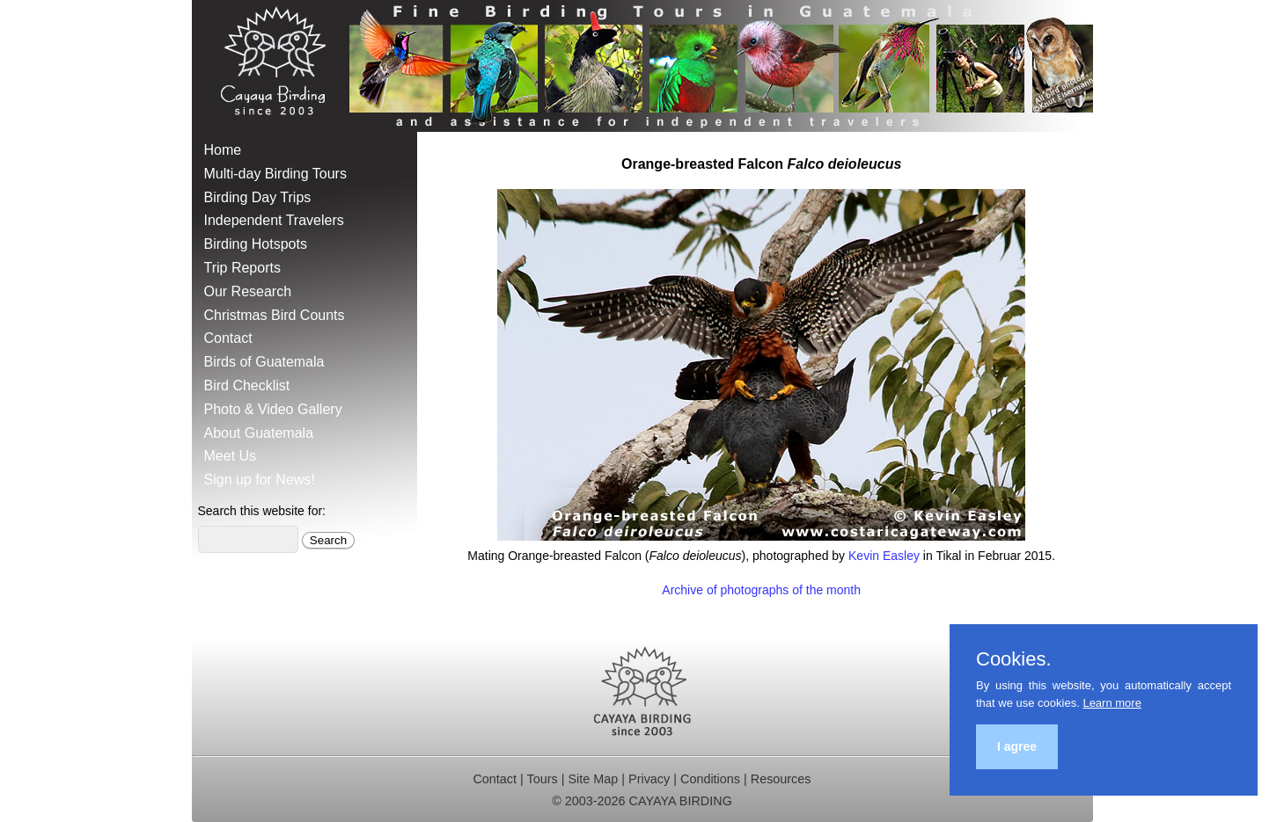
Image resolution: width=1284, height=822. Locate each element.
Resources (781, 779)
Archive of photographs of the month (761, 590)
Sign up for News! (259, 479)
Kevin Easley (884, 556)
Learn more (1111, 702)
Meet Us (230, 455)
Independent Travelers (274, 220)
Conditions (710, 779)
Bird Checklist (247, 385)
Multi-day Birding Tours (275, 173)
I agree (1017, 746)
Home (223, 149)
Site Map (594, 779)
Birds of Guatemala (264, 361)
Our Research (248, 291)
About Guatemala (259, 433)
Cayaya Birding (280, 66)
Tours (542, 779)
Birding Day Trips (258, 197)
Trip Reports (242, 267)
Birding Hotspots (255, 243)
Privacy (649, 779)
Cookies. (1014, 659)
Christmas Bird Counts (274, 315)
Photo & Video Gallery (273, 409)
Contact (228, 338)
